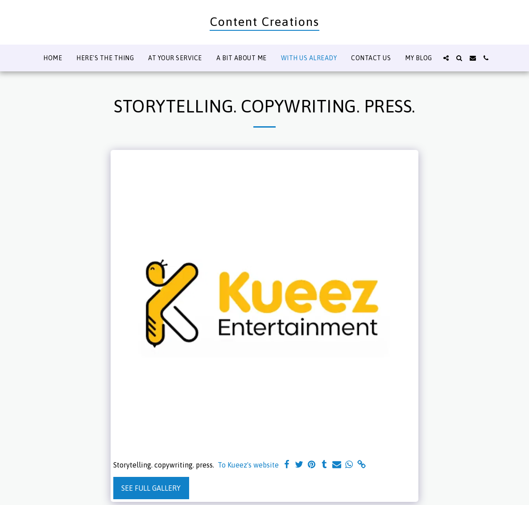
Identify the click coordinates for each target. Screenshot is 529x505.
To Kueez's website (248, 465)
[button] (446, 58)
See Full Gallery (151, 488)
